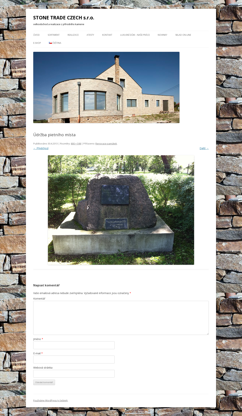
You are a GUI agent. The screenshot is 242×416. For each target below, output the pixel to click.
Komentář (39, 298)
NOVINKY (162, 34)
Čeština (55, 42)
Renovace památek (106, 143)
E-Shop (37, 42)
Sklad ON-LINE (183, 34)
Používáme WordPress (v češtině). (50, 400)
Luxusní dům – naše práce (135, 34)
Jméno (38, 339)
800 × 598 (76, 143)
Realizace (73, 34)
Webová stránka (42, 367)
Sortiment (54, 34)
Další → (204, 148)
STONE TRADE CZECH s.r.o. (63, 17)
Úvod (36, 34)
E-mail (38, 353)
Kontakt (107, 34)
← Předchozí (40, 148)
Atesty (90, 34)
